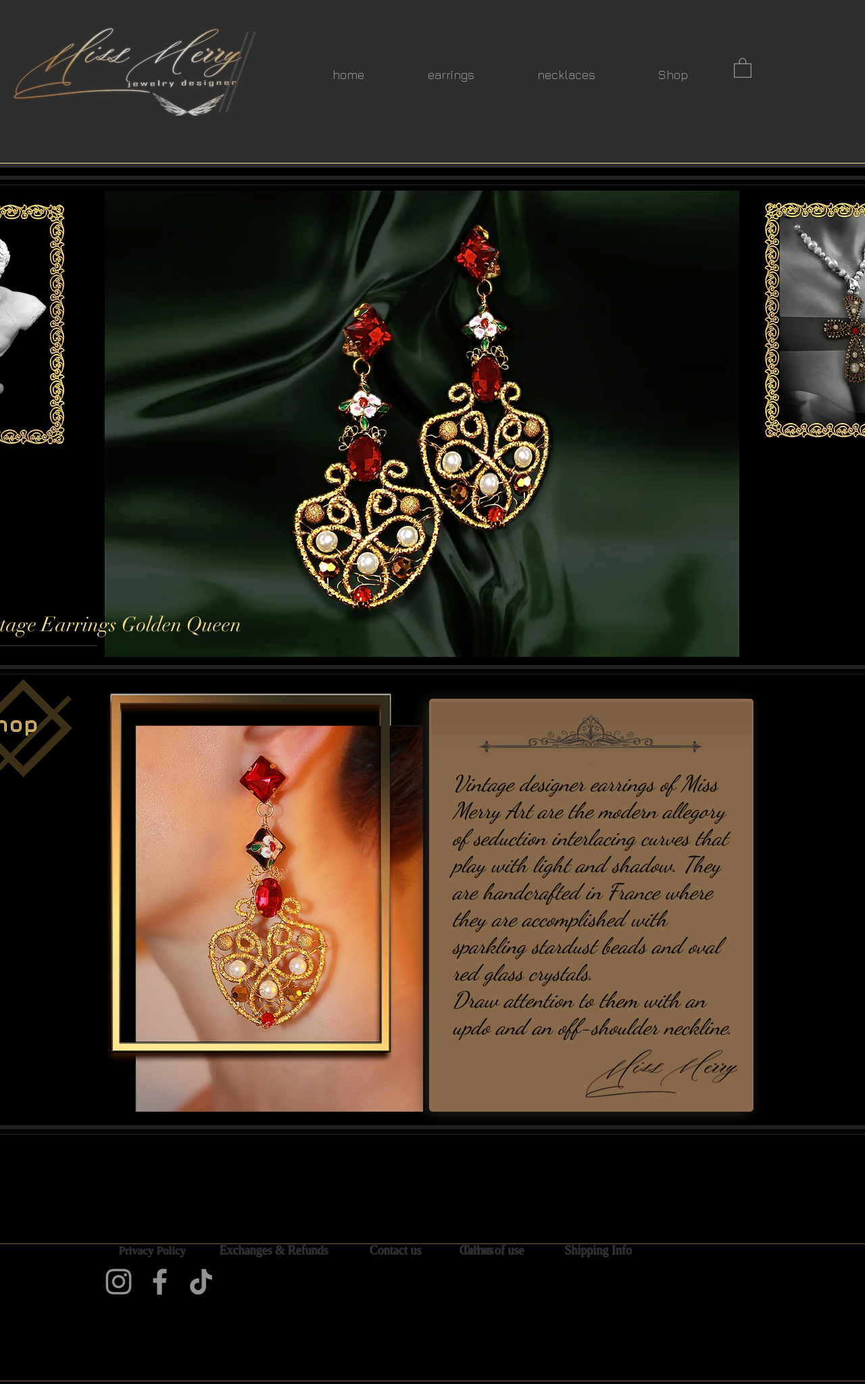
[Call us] (477, 1250)
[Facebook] (160, 1281)
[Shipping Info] (598, 1250)
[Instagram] (118, 1281)
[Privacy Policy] (152, 1250)
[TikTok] (201, 1281)
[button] (742, 67)
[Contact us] (395, 1250)
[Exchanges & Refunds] (274, 1250)
